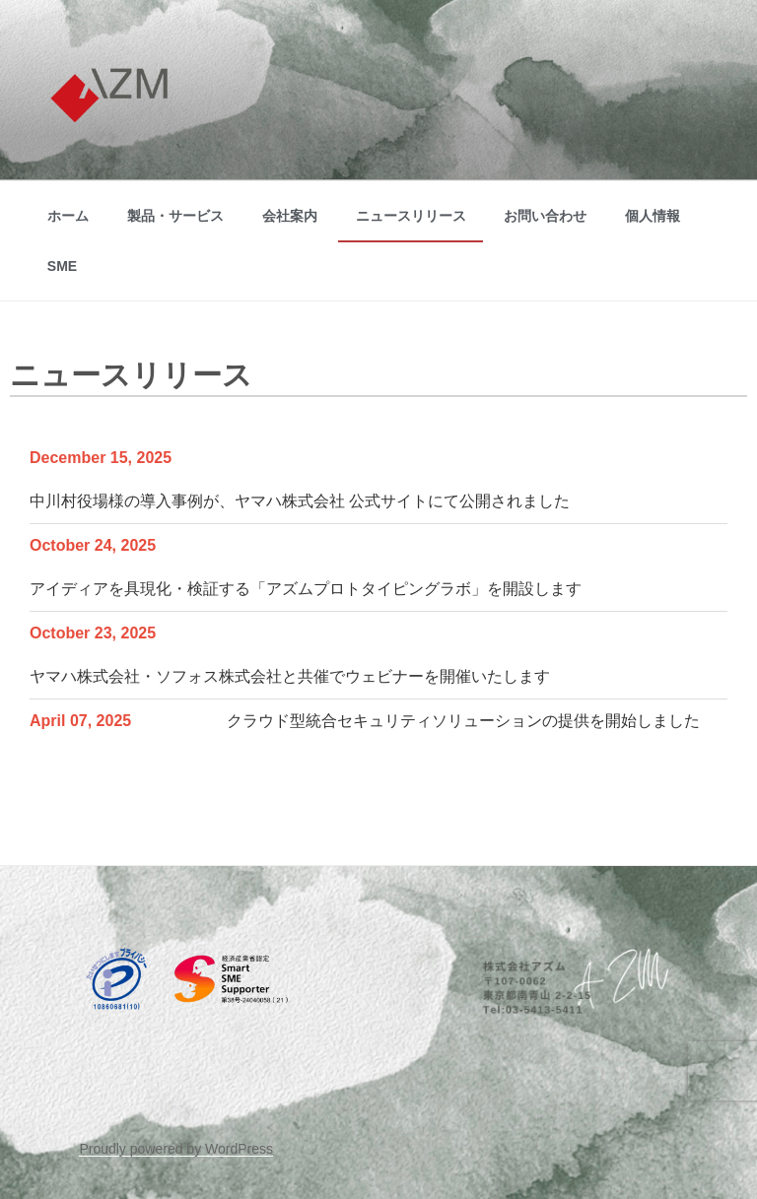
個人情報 (652, 216)
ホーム (68, 216)
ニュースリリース (411, 216)
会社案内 (289, 216)
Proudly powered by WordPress (176, 1149)
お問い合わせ (545, 216)
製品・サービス (175, 216)
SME (62, 266)
